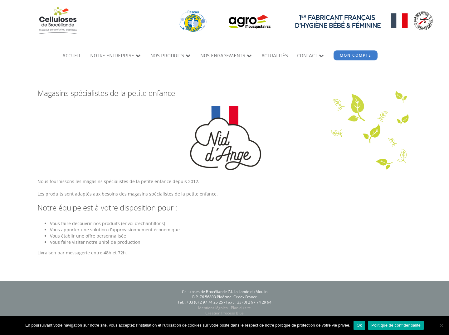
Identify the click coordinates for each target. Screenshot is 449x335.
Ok (359, 325)
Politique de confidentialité (396, 325)
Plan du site (241, 307)
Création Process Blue (224, 313)
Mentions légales (213, 307)
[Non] (441, 325)
